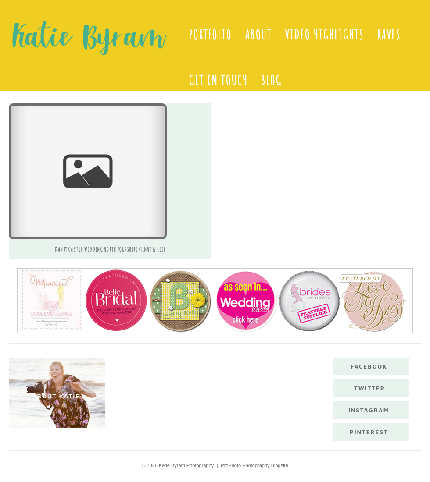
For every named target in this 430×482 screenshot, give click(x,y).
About (258, 34)
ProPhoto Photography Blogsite (254, 465)
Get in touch (218, 80)
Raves (389, 34)
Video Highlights (324, 34)
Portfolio (210, 34)
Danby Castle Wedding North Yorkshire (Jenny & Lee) (110, 249)
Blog (271, 80)
